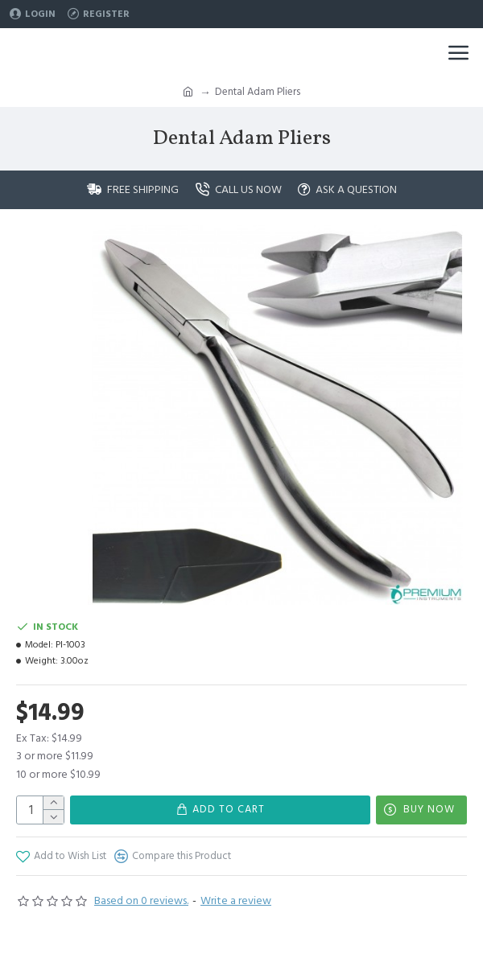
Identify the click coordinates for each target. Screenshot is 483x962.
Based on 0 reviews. (141, 901)
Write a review (235, 901)
